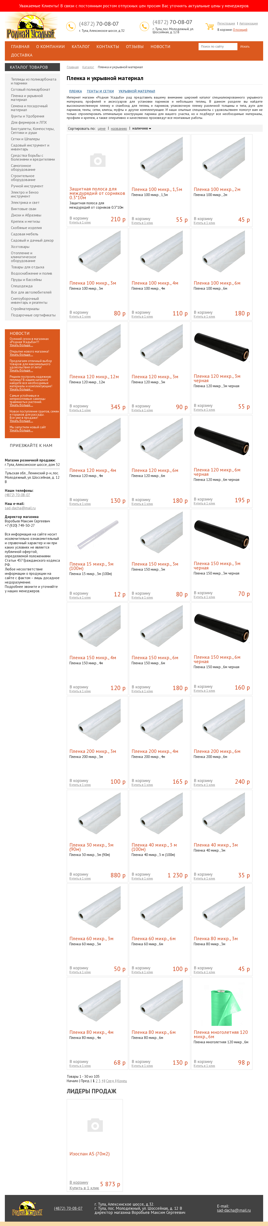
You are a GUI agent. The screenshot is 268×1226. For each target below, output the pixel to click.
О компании (50, 46)
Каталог (81, 46)
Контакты (107, 46)
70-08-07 (99, 24)
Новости (160, 46)
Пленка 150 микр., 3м (155, 564)
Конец (122, 1080)
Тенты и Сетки (100, 91)
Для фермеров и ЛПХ (29, 122)
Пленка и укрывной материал (27, 97)
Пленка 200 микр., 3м (92, 751)
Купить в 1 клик (80, 222)
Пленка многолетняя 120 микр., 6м (221, 1034)
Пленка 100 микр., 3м (92, 283)
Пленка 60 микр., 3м (91, 938)
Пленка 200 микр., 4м (155, 751)
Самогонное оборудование (23, 167)
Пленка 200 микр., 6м (217, 751)
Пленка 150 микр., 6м (155, 657)
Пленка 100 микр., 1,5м (157, 189)
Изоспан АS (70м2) (89, 1154)
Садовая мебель (24, 233)
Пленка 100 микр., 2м (217, 189)
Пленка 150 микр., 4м (92, 657)
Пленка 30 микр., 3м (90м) (91, 847)
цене (102, 128)
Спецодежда (22, 285)
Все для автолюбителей (31, 292)
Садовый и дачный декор (32, 240)
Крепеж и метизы (25, 221)
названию (119, 128)
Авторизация (248, 23)
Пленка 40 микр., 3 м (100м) (154, 847)
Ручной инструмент (27, 185)
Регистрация (226, 23)
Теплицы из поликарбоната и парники (33, 81)
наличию (140, 128)
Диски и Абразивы (26, 215)
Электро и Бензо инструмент (25, 194)
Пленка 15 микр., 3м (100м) (91, 566)
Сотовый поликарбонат (30, 89)
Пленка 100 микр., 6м (217, 283)
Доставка (22, 55)
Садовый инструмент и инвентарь (30, 147)
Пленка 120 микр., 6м (155, 470)
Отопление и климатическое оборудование (23, 256)
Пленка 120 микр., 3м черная (217, 378)
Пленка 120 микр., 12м (94, 376)
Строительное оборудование (23, 177)
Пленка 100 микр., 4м (155, 283)
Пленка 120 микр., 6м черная (217, 472)
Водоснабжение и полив (31, 273)
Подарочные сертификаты (33, 315)
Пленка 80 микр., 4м (91, 1032)
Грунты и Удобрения (27, 116)
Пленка (75, 91)
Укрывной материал (137, 91)
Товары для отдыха (27, 266)
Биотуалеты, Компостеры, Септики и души (32, 130)
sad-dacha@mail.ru (20, 508)
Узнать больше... (21, 345)
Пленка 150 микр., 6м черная (217, 659)
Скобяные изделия (26, 227)
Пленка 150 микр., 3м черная (217, 565)
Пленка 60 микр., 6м (154, 938)
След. (110, 1080)
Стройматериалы (25, 308)
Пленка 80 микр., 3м (216, 938)
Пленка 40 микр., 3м (216, 845)
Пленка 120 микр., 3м (155, 376)
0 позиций (240, 30)
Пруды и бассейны (26, 279)
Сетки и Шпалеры (25, 138)
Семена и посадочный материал (29, 107)
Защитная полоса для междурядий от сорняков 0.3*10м (97, 193)
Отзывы (135, 46)
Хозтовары (20, 246)
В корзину (78, 218)
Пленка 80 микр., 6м (154, 1032)
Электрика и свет (25, 202)
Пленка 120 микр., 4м (92, 470)
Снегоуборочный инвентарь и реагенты (29, 300)
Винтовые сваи (23, 208)
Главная (20, 46)
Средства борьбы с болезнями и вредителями (33, 157)
